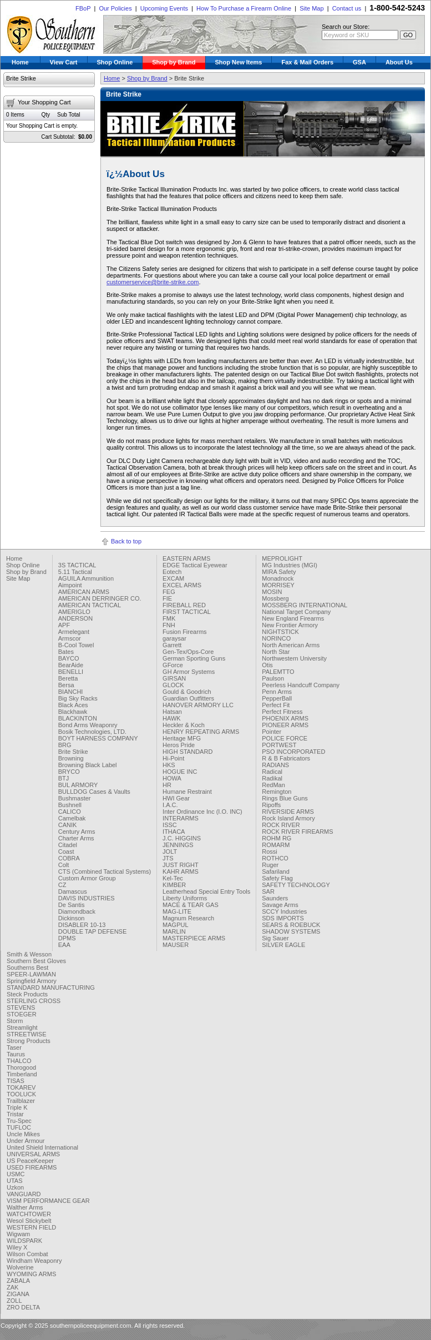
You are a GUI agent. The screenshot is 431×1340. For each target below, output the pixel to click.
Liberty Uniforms (185, 898)
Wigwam (18, 1234)
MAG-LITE (177, 911)
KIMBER (174, 884)
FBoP (82, 8)
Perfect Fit (276, 705)
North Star (276, 651)
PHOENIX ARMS (285, 718)
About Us (399, 62)
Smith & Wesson (29, 954)
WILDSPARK (24, 1240)
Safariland (276, 871)
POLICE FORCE (284, 738)
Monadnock (277, 578)
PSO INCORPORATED (293, 751)
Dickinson (71, 918)
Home (20, 62)
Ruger (270, 865)
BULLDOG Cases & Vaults (94, 791)
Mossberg (275, 598)
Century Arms (76, 831)
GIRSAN (174, 678)
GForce (173, 665)
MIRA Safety (279, 571)
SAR (268, 891)
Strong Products (28, 1040)
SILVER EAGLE (283, 944)
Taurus (16, 1054)
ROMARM (276, 845)
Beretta (68, 678)
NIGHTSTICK (280, 631)
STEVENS (21, 1007)
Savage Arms (280, 904)
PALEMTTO (278, 671)
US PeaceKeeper (30, 1160)
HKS (169, 765)
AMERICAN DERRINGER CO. (99, 598)
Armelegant (73, 631)
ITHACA (174, 831)
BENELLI (70, 671)
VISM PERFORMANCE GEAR (48, 1200)
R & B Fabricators (286, 758)
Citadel (67, 845)
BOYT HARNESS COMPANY (98, 738)
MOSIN (272, 591)
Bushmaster (74, 798)
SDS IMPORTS (283, 918)
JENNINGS (178, 845)
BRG (65, 745)
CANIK (67, 825)
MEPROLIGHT (282, 558)
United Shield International (42, 1147)
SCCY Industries (284, 911)
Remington (276, 791)
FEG (169, 591)
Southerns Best (27, 967)
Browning (71, 758)
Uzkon (15, 1187)
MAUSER (176, 944)
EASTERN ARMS (186, 558)
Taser (14, 1047)
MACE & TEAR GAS (191, 904)
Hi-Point (173, 758)
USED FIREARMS (32, 1167)
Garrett (172, 645)
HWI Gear (176, 798)
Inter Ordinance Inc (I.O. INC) (202, 811)
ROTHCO (275, 858)
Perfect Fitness (282, 711)
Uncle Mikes (23, 1134)
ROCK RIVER (281, 825)
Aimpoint (70, 585)
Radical (272, 771)
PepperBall (277, 698)
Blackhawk (73, 711)
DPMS (67, 938)
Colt (63, 865)
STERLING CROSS (33, 1001)
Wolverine (20, 1267)
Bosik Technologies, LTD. (92, 731)
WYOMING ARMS (31, 1274)
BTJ (63, 778)
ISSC (170, 825)
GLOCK (173, 685)
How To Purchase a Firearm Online (243, 8)
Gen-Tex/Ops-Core (188, 651)
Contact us (347, 8)
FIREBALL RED (184, 605)
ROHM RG (276, 838)
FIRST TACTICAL (187, 611)
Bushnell (70, 805)
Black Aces (73, 705)
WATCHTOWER (29, 1214)
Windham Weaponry (34, 1260)
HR (167, 785)
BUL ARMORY (78, 785)
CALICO (69, 811)
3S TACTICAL (77, 565)
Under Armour (25, 1140)
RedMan (273, 785)
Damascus (72, 891)
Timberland (22, 1074)
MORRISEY (278, 585)
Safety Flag (277, 878)
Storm (15, 1020)
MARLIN (174, 931)
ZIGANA (18, 1294)
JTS (168, 858)
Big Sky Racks (78, 698)
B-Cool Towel (76, 645)
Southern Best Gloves (36, 961)
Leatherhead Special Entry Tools (206, 891)
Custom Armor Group (87, 878)
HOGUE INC (180, 771)
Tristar (15, 1114)
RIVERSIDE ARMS (288, 811)
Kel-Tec (173, 878)
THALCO (19, 1060)
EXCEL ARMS (182, 585)
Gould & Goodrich (187, 691)
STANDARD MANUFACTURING (51, 987)
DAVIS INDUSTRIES (86, 898)
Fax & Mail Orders (307, 62)
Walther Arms (25, 1207)
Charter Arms (76, 838)
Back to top (126, 541)
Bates (66, 651)
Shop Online (115, 62)
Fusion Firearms (184, 631)
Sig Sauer (275, 938)
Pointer (271, 731)
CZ (62, 884)
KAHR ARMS (181, 871)
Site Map (311, 8)
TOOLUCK (21, 1094)
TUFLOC (19, 1127)
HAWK (172, 718)
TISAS (15, 1080)
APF (64, 625)
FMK (169, 618)
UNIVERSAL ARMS (33, 1154)
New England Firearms (293, 618)
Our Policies (115, 8)
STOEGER (22, 1014)
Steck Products (27, 994)
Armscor (69, 638)
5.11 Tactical (75, 571)
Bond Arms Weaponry (88, 725)
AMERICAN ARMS (83, 591)
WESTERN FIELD (31, 1227)
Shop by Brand (173, 62)
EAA (64, 944)
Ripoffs (271, 805)
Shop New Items (238, 62)
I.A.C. (170, 805)
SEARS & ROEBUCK (291, 924)
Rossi (269, 851)
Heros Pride (179, 745)
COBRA (69, 858)
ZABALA (18, 1280)
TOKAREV (21, 1087)
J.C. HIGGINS (182, 838)
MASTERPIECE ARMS (194, 938)
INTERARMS (181, 818)
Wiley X (17, 1247)
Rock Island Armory (288, 818)
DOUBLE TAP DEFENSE (92, 931)
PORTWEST (279, 745)
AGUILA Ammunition (86, 578)
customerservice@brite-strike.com (153, 282)
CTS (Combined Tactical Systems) (104, 871)
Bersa (66, 685)
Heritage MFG (182, 738)
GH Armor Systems (189, 671)
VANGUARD (24, 1194)
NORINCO (276, 638)
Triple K (17, 1107)
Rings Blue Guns (285, 798)
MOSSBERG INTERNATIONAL (304, 605)
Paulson (273, 678)
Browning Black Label (87, 765)
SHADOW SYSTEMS (291, 931)
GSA (359, 62)
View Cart (64, 62)
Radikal (272, 778)
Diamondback (76, 911)
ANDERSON (75, 618)
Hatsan (172, 711)
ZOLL (14, 1300)
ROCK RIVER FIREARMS (297, 831)
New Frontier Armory (290, 625)
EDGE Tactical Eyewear (195, 565)
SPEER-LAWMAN (31, 974)
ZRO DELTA (23, 1307)
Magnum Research (188, 918)
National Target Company (296, 611)
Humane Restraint (187, 791)
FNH (169, 625)
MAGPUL (175, 924)
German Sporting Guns (194, 658)
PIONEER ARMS (285, 725)
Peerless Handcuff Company (300, 685)
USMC (15, 1174)
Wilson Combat (27, 1254)
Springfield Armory (32, 981)
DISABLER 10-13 (82, 924)
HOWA (172, 778)
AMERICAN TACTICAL (89, 605)
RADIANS (275, 765)
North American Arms (291, 645)
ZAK (12, 1287)
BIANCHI (70, 691)
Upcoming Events (164, 8)
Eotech (172, 571)
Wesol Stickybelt (29, 1220)
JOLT (170, 851)
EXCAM (173, 578)
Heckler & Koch (184, 725)
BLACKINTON (77, 718)
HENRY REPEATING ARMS (201, 731)
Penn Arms (277, 691)
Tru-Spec (19, 1120)
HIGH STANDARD (187, 751)
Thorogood (21, 1067)
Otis (267, 665)
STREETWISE (27, 1034)
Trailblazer (21, 1100)
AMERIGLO (74, 611)
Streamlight (22, 1027)
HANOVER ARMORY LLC (198, 705)
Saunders (275, 898)
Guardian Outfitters (188, 698)
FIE (167, 598)
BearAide (70, 665)
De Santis (71, 904)
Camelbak (72, 818)
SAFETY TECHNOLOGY (295, 884)
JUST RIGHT (181, 865)
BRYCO (69, 771)
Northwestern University (294, 658)
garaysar (174, 638)
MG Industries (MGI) (289, 565)
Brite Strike (73, 751)
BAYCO (68, 658)
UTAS (15, 1180)
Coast (66, 851)
